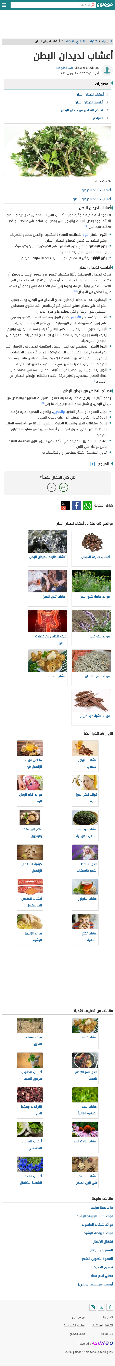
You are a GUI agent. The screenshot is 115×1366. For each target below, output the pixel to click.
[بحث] (93, 5)
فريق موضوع (77, 1334)
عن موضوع (78, 1317)
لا (51, 487)
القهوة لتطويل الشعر (97, 1259)
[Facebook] (109, 1307)
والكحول (59, 412)
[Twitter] (101, 1307)
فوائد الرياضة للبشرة (98, 1233)
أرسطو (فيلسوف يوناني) (95, 1284)
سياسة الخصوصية (74, 1325)
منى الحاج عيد (65, 68)
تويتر (65, 505)
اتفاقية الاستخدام (102, 1325)
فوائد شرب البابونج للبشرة (94, 1216)
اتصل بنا (108, 1317)
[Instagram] (92, 1307)
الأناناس (75, 317)
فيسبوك (76, 505)
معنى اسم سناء (101, 1276)
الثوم (86, 234)
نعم (63, 487)
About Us (107, 1334)
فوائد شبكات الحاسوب (97, 1225)
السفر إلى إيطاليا (100, 1250)
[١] (87, 226)
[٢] (75, 291)
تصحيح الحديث (103, 1267)
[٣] (42, 403)
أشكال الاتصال (102, 1242)
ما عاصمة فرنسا (102, 1208)
